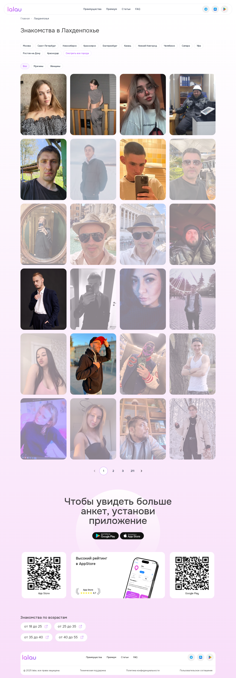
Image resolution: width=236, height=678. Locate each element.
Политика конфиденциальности (143, 670)
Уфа (199, 45)
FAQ (137, 9)
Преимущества (92, 9)
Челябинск (169, 45)
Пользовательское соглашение (196, 670)
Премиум (111, 9)
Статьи (126, 9)
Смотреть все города (77, 53)
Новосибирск (70, 45)
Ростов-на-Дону (31, 53)
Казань (127, 45)
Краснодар (53, 53)
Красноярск (90, 45)
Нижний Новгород (147, 45)
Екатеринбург (110, 45)
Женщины (55, 66)
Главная (25, 18)
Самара (186, 45)
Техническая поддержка (93, 670)
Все (25, 66)
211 (132, 471)
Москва (27, 45)
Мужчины (38, 66)
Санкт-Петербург (47, 45)
